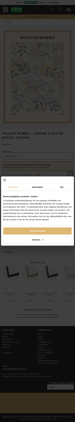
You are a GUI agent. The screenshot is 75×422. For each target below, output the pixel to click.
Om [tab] (61, 187)
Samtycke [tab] (13, 187)
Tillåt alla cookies (37, 231)
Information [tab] (37, 187)
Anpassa (37, 239)
